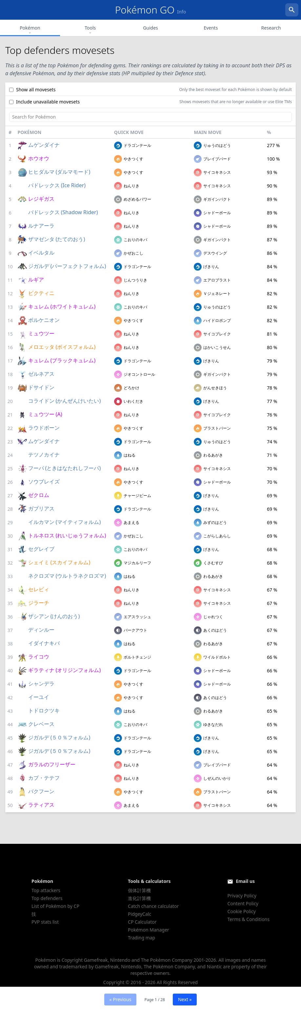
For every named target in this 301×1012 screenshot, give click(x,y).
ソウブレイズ (44, 481)
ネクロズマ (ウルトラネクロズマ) (67, 575)
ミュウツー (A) (45, 414)
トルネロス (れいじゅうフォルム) (67, 535)
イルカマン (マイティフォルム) (64, 522)
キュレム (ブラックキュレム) (62, 360)
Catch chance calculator (153, 906)
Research (271, 28)
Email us (245, 881)
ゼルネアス (41, 373)
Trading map (141, 937)
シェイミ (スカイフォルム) (59, 562)
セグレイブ (41, 548)
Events (211, 28)
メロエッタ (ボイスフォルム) (62, 346)
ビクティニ (41, 293)
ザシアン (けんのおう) (54, 616)
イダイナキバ (44, 643)
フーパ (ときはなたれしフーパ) (64, 468)
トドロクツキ (44, 710)
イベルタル (41, 252)
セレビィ (38, 589)
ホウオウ (38, 158)
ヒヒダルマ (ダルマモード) (59, 171)
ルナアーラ (41, 225)
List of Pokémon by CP (55, 906)
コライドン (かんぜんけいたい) (64, 400)
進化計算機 (139, 898)
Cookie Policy (241, 911)
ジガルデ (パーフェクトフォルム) (67, 266)
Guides (150, 28)
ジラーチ (38, 602)
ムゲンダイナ (44, 144)
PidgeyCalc (139, 914)
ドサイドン (41, 387)
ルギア (36, 279)
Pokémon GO (150, 9)
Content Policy (242, 903)
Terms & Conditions (248, 919)
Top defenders (46, 898)
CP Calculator (142, 922)
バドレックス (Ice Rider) (57, 185)
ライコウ (38, 656)
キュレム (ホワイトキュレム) (62, 306)
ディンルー (41, 629)
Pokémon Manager (148, 930)
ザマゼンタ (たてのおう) (56, 239)
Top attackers (45, 890)
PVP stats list (45, 922)
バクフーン (41, 791)
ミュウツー (41, 333)
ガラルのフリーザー (51, 764)
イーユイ (38, 697)
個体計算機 (139, 890)
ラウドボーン (44, 427)
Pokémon (30, 30)
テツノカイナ (44, 454)
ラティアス (41, 804)
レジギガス (41, 198)
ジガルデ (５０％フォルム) (59, 737)
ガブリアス (41, 508)
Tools (90, 30)
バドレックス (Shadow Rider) (63, 212)
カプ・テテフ (44, 777)
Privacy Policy (241, 895)
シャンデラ (41, 683)
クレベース (41, 724)
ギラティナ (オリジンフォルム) (64, 670)
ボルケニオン (44, 320)
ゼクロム (38, 495)
